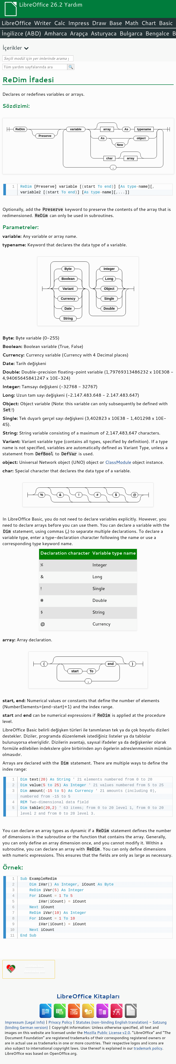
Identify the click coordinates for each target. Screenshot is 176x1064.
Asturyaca (104, 33)
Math (132, 23)
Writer (42, 23)
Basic (166, 23)
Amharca (55, 33)
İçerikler (12, 47)
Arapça (79, 33)
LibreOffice (16, 23)
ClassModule (118, 462)
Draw (99, 23)
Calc (59, 23)
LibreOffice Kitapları (88, 994)
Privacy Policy (60, 1020)
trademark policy (148, 1046)
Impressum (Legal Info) (25, 1020)
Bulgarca (130, 33)
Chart (148, 23)
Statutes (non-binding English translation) (112, 1020)
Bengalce (157, 33)
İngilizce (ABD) (21, 33)
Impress (78, 23)
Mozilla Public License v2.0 (107, 1031)
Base (115, 23)
